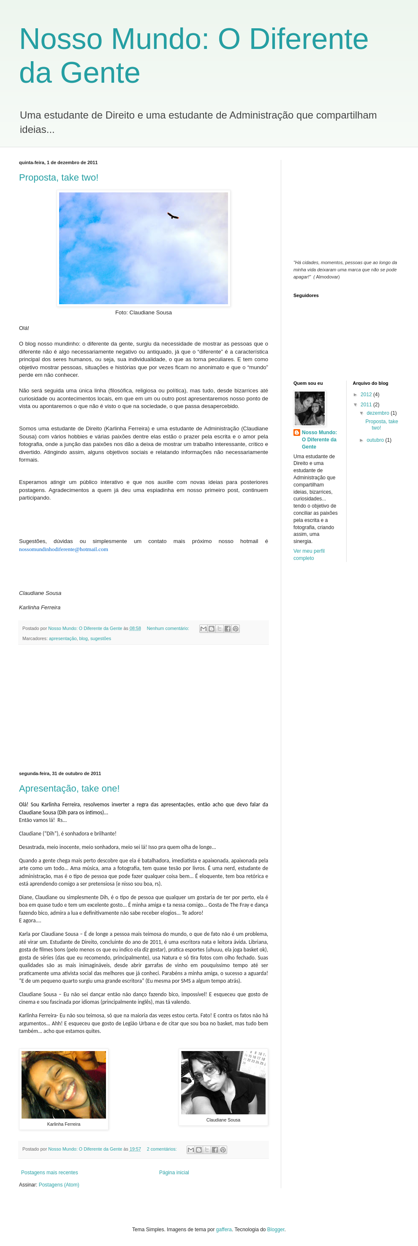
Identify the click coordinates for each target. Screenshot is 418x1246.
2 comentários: (162, 1148)
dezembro (378, 413)
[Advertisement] (143, 708)
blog (83, 638)
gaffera (224, 1229)
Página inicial (174, 1173)
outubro (375, 440)
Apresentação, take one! (69, 788)
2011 (367, 405)
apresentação (62, 638)
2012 (367, 394)
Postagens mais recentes (49, 1173)
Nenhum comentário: (168, 628)
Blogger (276, 1229)
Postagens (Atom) (59, 1185)
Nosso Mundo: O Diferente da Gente (319, 440)
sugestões (100, 638)
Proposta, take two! (58, 177)
